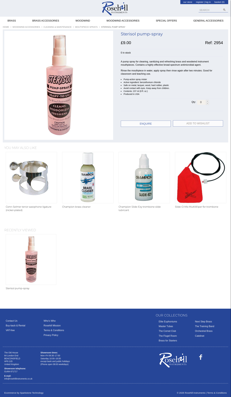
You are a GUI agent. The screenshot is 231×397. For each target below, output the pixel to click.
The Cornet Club (167, 331)
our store (187, 2)
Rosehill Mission (52, 325)
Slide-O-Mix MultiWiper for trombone (196, 206)
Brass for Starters (168, 340)
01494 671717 (11, 371)
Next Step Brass (203, 321)
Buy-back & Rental (15, 325)
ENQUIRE (146, 123)
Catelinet (199, 336)
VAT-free (10, 330)
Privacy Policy (51, 335)
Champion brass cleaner (76, 206)
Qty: (194, 102)
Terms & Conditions (54, 330)
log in (208, 2)
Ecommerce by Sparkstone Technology (23, 393)
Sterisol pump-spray (17, 288)
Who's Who (50, 321)
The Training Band (204, 326)
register (199, 2)
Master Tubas (166, 326)
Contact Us (11, 321)
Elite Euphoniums (168, 321)
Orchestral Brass (203, 331)
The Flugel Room (168, 336)
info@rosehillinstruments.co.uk (18, 379)
